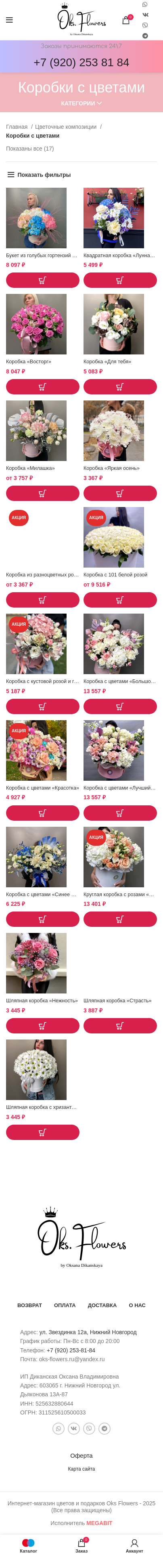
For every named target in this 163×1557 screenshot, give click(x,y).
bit (99, 1523)
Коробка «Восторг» (28, 362)
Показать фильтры (44, 175)
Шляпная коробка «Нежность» (42, 1001)
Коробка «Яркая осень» (112, 468)
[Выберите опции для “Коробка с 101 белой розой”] (120, 600)
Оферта (81, 1455)
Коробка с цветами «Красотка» (42, 788)
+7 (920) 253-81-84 (71, 1350)
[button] (42, 280)
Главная (17, 127)
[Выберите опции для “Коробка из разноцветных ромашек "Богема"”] (42, 600)
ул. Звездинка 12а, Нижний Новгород (88, 1332)
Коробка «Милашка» (30, 468)
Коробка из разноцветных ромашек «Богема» (59, 575)
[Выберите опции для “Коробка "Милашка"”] (42, 493)
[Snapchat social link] (145, 25)
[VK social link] (145, 15)
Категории (78, 103)
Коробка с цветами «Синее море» (46, 894)
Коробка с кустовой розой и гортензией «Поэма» (63, 681)
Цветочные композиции (66, 127)
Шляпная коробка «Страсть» (117, 1001)
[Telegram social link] (145, 36)
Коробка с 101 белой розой (115, 575)
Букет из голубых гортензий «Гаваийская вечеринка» (68, 255)
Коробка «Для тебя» (107, 362)
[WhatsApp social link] (58, 1429)
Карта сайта (81, 1469)
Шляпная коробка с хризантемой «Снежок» (57, 1107)
